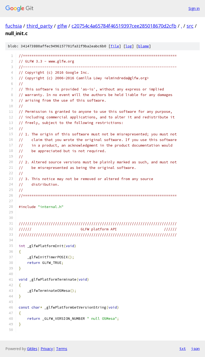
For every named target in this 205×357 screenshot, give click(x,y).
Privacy (47, 348)
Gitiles (32, 348)
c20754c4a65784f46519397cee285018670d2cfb (124, 26)
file (115, 46)
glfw (62, 26)
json (195, 348)
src (190, 26)
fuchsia (13, 26)
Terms (61, 348)
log (128, 46)
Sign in (194, 8)
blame (143, 46)
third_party (39, 26)
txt (182, 348)
